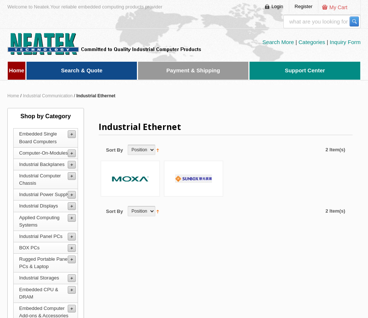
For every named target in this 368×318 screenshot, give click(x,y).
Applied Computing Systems (39, 221)
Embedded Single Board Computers (38, 137)
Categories (312, 42)
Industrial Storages (39, 278)
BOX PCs (29, 247)
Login (277, 6)
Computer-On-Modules (43, 153)
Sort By (114, 150)
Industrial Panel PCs (41, 236)
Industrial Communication (47, 95)
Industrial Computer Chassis (40, 179)
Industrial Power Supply (44, 194)
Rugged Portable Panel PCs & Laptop (43, 262)
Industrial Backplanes (42, 164)
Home (13, 95)
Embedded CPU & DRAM (38, 293)
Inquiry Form (345, 42)
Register (303, 6)
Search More (279, 42)
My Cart (338, 7)
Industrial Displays (38, 206)
